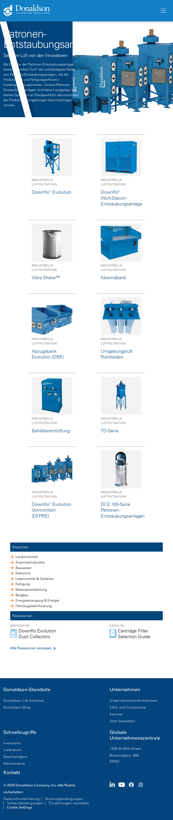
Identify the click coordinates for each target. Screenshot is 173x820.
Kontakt (11, 772)
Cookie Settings (19, 807)
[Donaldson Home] (79, 10)
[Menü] (163, 11)
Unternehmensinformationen (133, 700)
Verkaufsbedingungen (25, 803)
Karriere (116, 714)
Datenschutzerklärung (21, 798)
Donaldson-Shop (17, 707)
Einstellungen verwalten (69, 803)
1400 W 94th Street (125, 748)
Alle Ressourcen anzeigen (30, 648)
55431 (115, 761)
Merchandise (14, 763)
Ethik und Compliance (128, 707)
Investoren (12, 743)
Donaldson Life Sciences (23, 700)
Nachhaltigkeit (15, 756)
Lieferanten (12, 750)
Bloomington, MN (124, 755)
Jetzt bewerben (122, 721)
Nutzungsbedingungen (64, 798)
